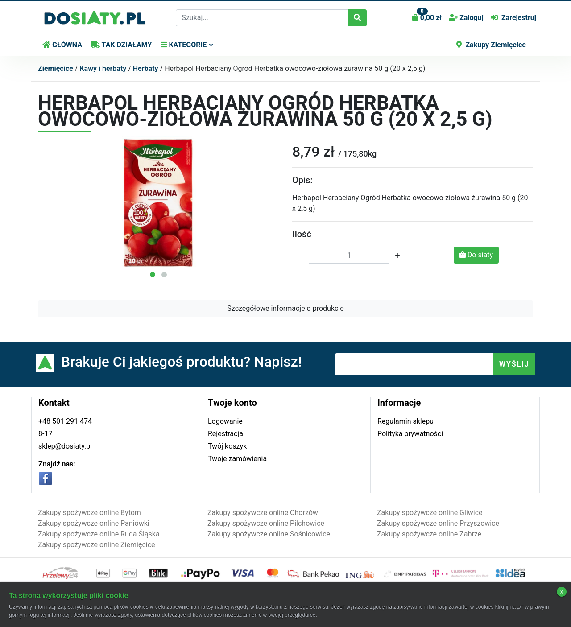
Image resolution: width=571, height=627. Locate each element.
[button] (152, 275)
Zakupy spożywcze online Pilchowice (265, 523)
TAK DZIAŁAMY (121, 45)
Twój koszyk (227, 446)
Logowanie (225, 421)
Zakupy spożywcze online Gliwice (430, 512)
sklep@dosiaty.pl (65, 446)
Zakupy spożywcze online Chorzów (262, 512)
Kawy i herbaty (102, 68)
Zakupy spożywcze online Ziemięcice (96, 544)
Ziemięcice (55, 68)
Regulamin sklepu (405, 421)
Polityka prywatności (410, 433)
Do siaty (476, 255)
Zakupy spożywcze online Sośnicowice (268, 534)
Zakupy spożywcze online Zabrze (429, 534)
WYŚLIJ (514, 364)
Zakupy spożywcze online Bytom (89, 512)
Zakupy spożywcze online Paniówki (93, 523)
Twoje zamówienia (237, 458)
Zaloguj (466, 17)
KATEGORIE (184, 45)
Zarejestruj (513, 17)
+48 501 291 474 (65, 421)
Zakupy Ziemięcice (491, 45)
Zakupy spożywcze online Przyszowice (438, 523)
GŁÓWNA (62, 45)
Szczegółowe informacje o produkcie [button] (285, 308)
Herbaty (145, 68)
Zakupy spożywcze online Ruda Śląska (99, 534)
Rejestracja (225, 433)
